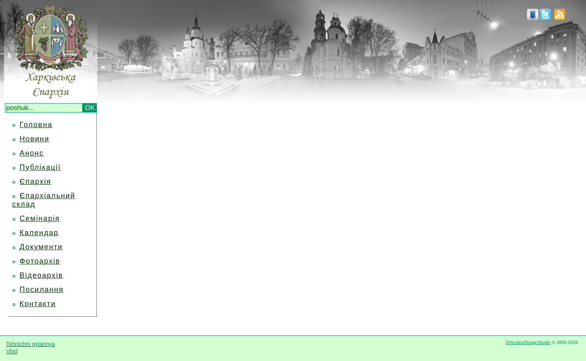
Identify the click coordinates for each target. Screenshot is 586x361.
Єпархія (35, 181)
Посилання (41, 289)
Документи (41, 247)
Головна (36, 125)
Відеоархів (41, 275)
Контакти (38, 304)
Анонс (32, 153)
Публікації (40, 167)
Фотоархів (40, 261)
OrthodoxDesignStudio (528, 342)
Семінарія (40, 218)
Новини (34, 139)
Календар (39, 233)
